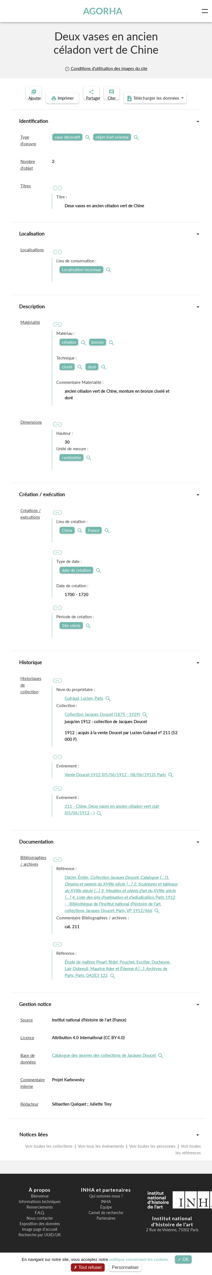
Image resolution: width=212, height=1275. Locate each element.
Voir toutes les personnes (152, 1154)
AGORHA (104, 11)
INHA (106, 1210)
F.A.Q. (40, 1221)
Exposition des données (40, 1232)
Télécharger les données (142, 107)
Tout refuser (88, 1267)
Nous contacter (39, 1226)
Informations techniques (39, 1210)
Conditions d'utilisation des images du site (106, 68)
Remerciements (39, 1215)
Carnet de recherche (106, 1221)
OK (183, 1259)
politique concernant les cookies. (139, 1259)
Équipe (106, 1215)
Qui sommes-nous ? (106, 1204)
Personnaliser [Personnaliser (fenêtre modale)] (125, 1267)
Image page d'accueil (39, 1238)
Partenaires (106, 1226)
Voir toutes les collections (49, 1154)
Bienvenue (40, 1204)
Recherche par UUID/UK (39, 1243)
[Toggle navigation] (206, 11)
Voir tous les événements (101, 1154)
